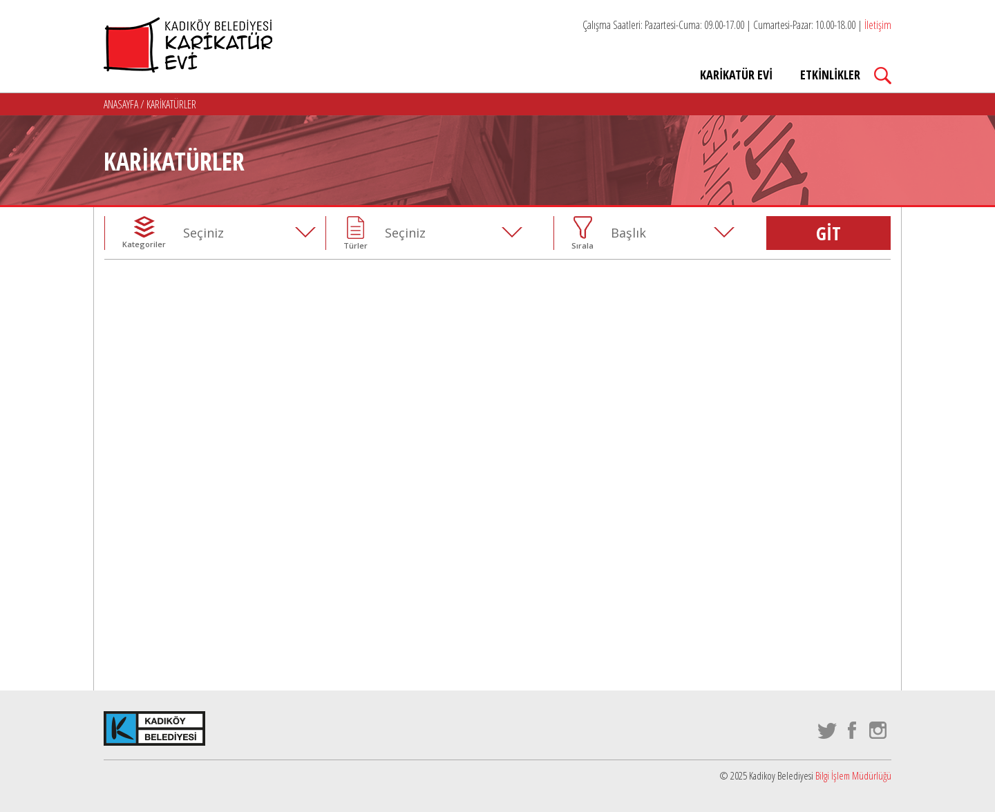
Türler (355, 245)
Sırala (582, 245)
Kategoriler (144, 244)
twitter (827, 730)
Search (882, 75)
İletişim (877, 24)
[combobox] (253, 232)
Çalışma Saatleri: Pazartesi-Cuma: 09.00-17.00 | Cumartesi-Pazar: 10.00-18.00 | (736, 24)
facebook (853, 730)
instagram (878, 730)
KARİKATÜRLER (171, 104)
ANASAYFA (122, 104)
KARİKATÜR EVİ (736, 74)
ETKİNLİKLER (830, 74)
